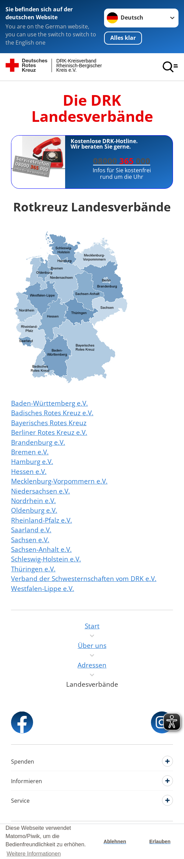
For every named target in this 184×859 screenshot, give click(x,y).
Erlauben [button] (160, 841)
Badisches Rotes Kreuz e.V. (52, 412)
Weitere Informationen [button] (34, 854)
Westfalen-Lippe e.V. (42, 588)
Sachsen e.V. (30, 539)
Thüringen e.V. (33, 569)
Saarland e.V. (31, 529)
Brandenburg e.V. (38, 442)
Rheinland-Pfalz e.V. (41, 520)
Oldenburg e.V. (34, 510)
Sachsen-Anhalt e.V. (41, 549)
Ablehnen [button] (115, 841)
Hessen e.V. (29, 471)
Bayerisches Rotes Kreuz (48, 422)
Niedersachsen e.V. (40, 491)
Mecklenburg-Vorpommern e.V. (59, 481)
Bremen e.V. (30, 452)
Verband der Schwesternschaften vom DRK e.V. (83, 578)
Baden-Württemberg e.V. (49, 403)
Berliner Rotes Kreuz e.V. (49, 432)
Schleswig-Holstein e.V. (46, 559)
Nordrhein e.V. (33, 500)
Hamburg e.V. (32, 461)
